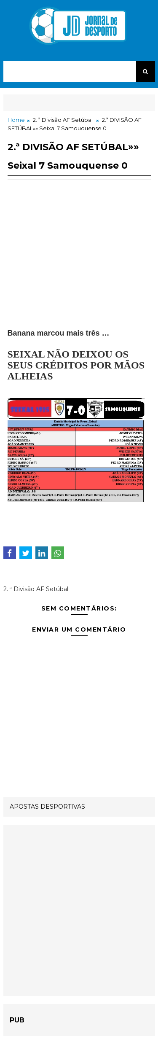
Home (16, 119)
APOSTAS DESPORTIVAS (47, 806)
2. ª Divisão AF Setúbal (63, 119)
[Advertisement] (79, 269)
